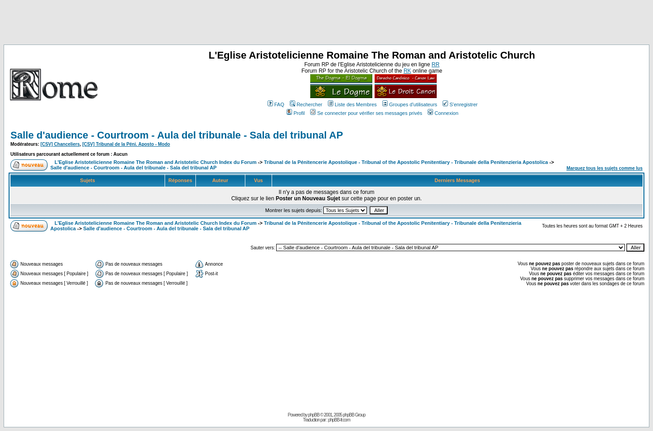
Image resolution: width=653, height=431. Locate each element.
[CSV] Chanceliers (60, 144)
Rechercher (306, 104)
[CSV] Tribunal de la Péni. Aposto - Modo (126, 144)
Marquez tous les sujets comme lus (604, 168)
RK (407, 71)
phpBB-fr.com (339, 419)
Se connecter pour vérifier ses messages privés (366, 113)
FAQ (276, 104)
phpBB (313, 414)
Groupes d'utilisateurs (409, 104)
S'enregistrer (460, 104)
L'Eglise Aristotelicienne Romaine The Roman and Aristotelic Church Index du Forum (155, 162)
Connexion (443, 113)
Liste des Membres (352, 104)
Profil (296, 113)
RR (435, 64)
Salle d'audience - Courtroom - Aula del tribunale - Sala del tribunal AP (176, 135)
